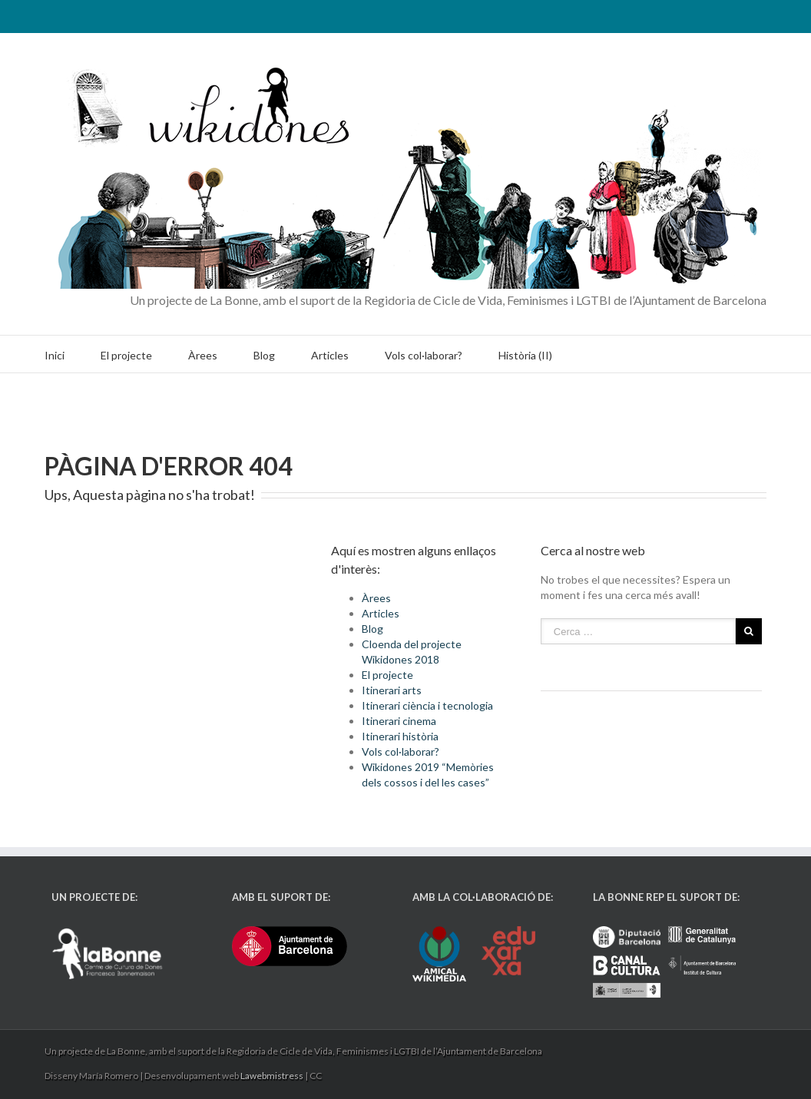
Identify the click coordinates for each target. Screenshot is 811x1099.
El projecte (126, 355)
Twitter (721, 14)
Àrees (202, 355)
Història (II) (525, 355)
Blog (264, 355)
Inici (55, 355)
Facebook (746, 15)
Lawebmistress (271, 1075)
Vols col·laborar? (423, 355)
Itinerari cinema (399, 720)
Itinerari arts (392, 690)
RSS (694, 13)
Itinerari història (400, 736)
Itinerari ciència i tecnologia (427, 705)
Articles (330, 355)
